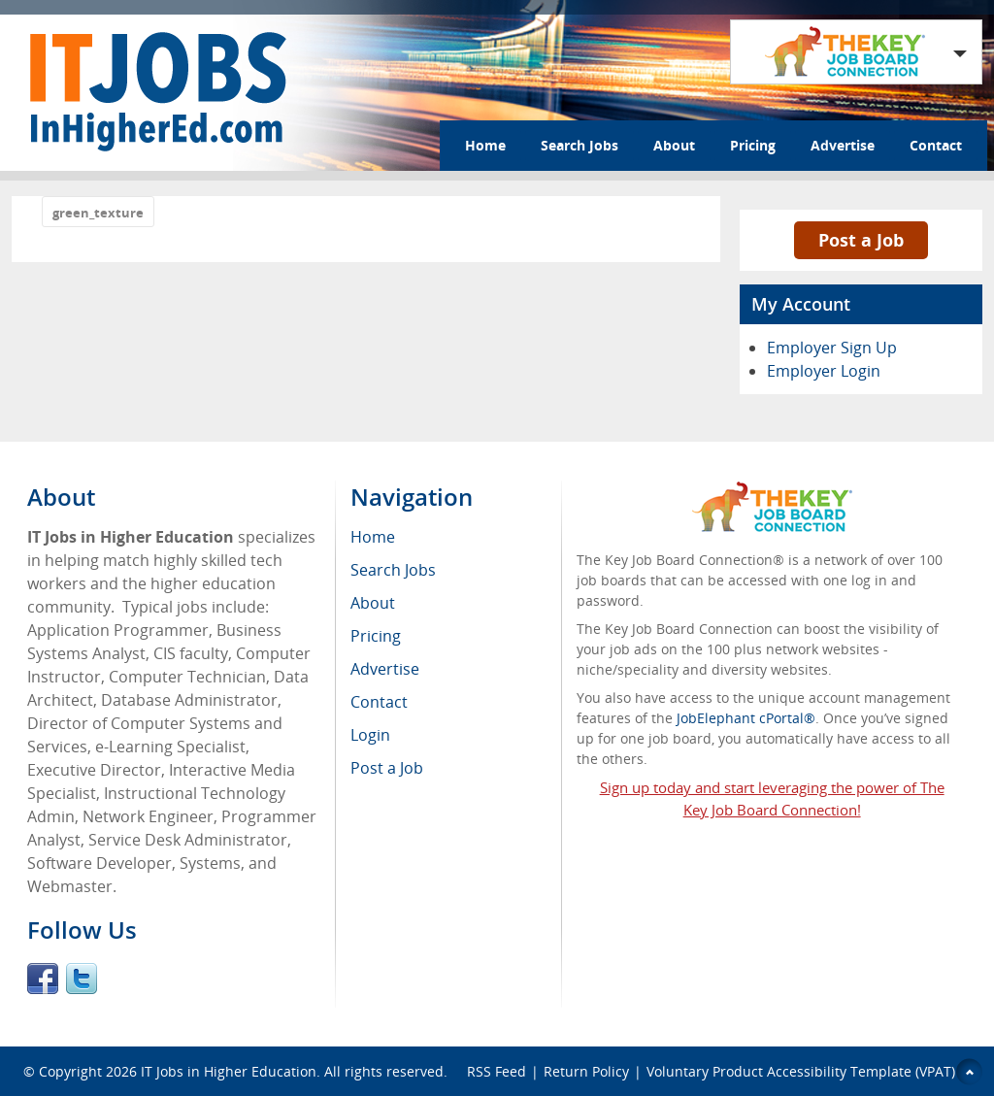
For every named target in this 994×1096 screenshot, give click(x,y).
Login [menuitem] (370, 735)
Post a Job (861, 239)
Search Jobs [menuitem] (393, 570)
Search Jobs (579, 145)
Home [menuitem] (372, 537)
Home (485, 145)
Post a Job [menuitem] (386, 768)
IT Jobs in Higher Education (228, 1071)
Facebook (42, 978)
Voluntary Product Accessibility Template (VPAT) (800, 1071)
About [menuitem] (372, 603)
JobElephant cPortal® (746, 718)
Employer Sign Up (832, 347)
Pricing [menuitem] (375, 636)
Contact (936, 145)
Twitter (81, 978)
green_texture (98, 212)
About (674, 145)
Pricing (753, 145)
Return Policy (586, 1071)
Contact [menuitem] (379, 702)
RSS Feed (496, 1071)
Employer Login (823, 371)
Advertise (843, 145)
